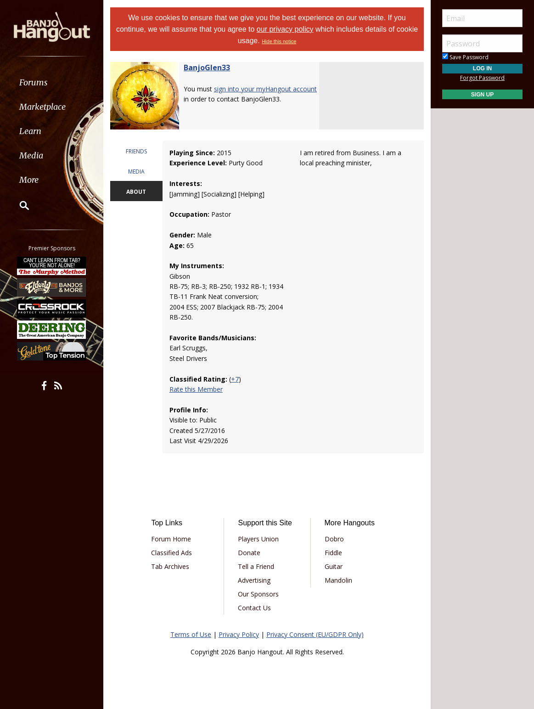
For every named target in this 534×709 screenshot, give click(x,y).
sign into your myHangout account (265, 88)
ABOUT (136, 192)
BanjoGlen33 (207, 67)
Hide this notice (279, 41)
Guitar (334, 566)
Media (31, 155)
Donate (249, 552)
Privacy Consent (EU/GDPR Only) (315, 634)
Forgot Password (482, 78)
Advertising (254, 580)
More (29, 179)
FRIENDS (136, 151)
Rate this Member (196, 389)
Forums (33, 82)
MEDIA (136, 171)
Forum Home (171, 539)
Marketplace (42, 106)
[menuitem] (51, 82)
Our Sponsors (258, 594)
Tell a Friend (256, 566)
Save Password (465, 57)
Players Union (258, 539)
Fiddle (333, 552)
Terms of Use (190, 634)
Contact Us (254, 607)
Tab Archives (170, 566)
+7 (235, 379)
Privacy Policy (239, 634)
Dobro (334, 539)
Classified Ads (171, 552)
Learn (30, 131)
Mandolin (338, 580)
